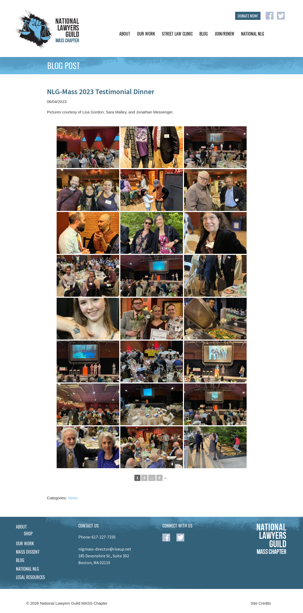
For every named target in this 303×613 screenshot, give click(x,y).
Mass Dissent (28, 552)
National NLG (252, 34)
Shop (28, 533)
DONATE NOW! (248, 16)
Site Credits (261, 603)
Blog (203, 34)
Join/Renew (224, 34)
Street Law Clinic (177, 34)
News (73, 498)
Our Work (146, 34)
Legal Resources (30, 577)
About (124, 34)
